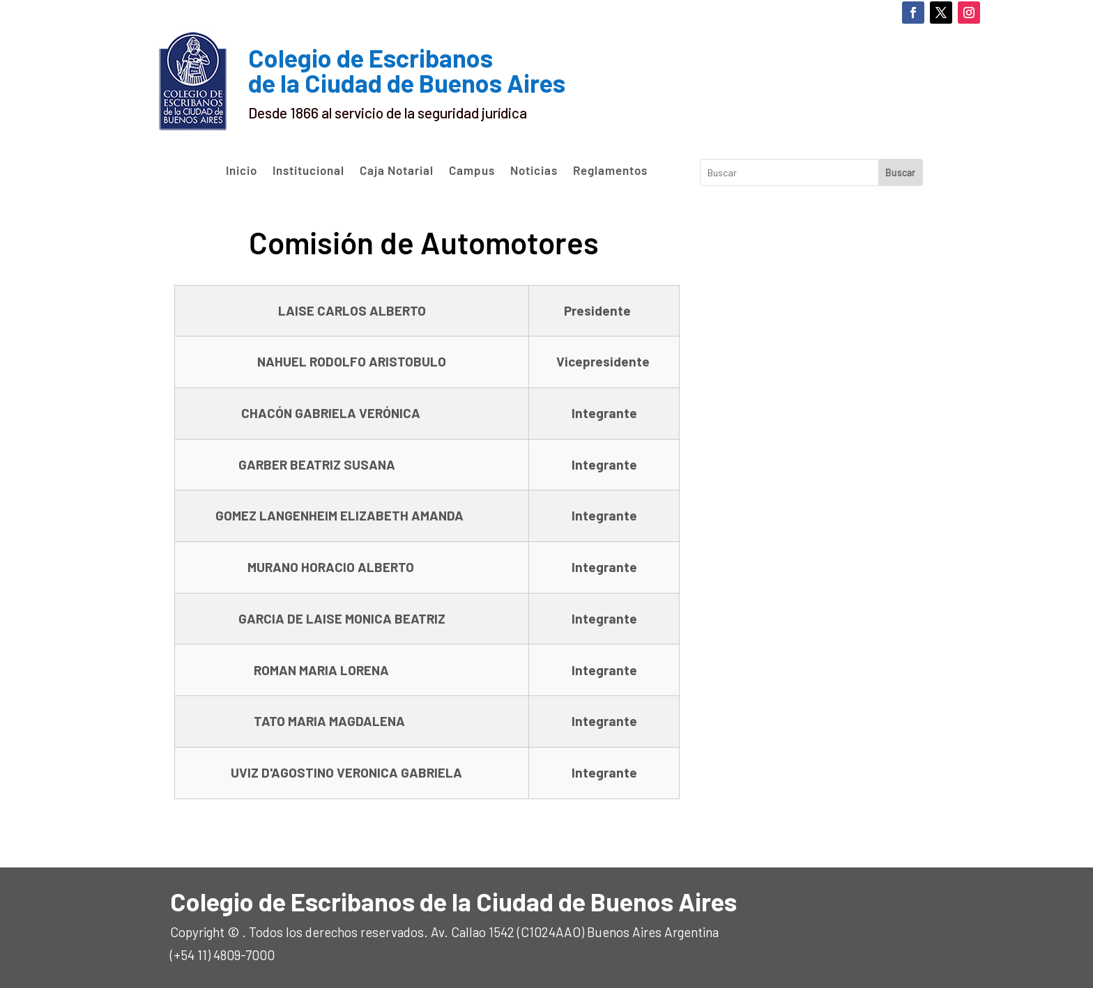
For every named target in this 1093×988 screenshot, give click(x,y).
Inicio (241, 170)
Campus (472, 170)
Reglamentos (610, 170)
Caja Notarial (397, 170)
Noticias (534, 170)
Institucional (308, 170)
